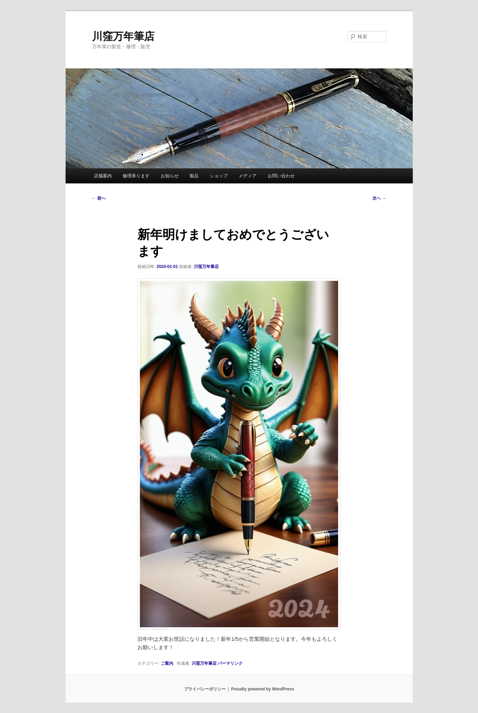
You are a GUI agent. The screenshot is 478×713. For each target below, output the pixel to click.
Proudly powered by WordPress (262, 689)
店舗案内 (103, 175)
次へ (379, 198)
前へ (99, 198)
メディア (247, 175)
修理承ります (136, 175)
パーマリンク (230, 663)
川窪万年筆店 (123, 36)
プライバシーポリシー (205, 689)
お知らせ (170, 175)
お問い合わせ (281, 175)
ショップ (219, 175)
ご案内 (167, 663)
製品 (194, 175)
